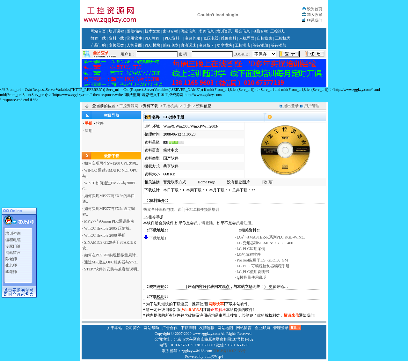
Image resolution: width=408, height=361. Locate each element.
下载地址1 (157, 238)
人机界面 (246, 38)
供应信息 (188, 31)
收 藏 (268, 182)
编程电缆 (170, 45)
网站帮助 (151, 328)
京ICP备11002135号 (229, 351)
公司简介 (133, 328)
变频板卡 (206, 45)
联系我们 (314, 20)
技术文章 (152, 31)
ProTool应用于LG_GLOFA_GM (262, 260)
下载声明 (188, 328)
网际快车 (216, 304)
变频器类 (116, 45)
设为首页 (314, 9)
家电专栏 (170, 31)
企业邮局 (262, 328)
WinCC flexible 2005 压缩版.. (107, 228)
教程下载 (98, 38)
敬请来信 (291, 315)
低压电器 (210, 38)
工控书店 (242, 45)
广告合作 (170, 328)
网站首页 (98, 31)
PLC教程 (152, 38)
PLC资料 (172, 38)
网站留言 (13, 251)
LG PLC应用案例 (251, 249)
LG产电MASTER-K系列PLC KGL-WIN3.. (271, 237)
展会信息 (242, 31)
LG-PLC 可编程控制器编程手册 (263, 266)
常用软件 (134, 38)
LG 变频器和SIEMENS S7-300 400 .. (266, 243)
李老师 (11, 270)
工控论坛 (278, 31)
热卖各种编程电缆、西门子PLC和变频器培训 (181, 209)
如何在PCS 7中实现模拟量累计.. (111, 255)
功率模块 (224, 45)
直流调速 (188, 45)
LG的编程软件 (249, 254)
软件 (100, 123)
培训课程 (116, 31)
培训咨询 (13, 232)
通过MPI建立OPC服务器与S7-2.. (111, 262)
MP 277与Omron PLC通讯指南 (109, 221)
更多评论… (278, 286)
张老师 (11, 264)
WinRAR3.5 (192, 309)
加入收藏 (314, 14)
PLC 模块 (152, 45)
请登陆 (207, 223)
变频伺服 (192, 38)
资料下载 (116, 38)
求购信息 (206, 31)
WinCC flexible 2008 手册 (105, 235)
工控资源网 (128, 106)
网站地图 (225, 328)
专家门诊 (13, 244)
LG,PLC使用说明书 (253, 271)
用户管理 (311, 106)
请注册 (245, 223)
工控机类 (282, 38)
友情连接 (207, 328)
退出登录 (291, 106)
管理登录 (280, 328)
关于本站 (114, 328)
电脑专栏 (260, 31)
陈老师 (11, 257)
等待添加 (260, 45)
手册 (187, 106)
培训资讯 (224, 31)
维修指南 (134, 31)
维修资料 (228, 38)
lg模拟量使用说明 (251, 277)
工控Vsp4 (215, 356)
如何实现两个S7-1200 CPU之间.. (111, 163)
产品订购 (98, 45)
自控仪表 (264, 38)
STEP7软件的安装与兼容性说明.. (111, 269)
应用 (88, 131)
